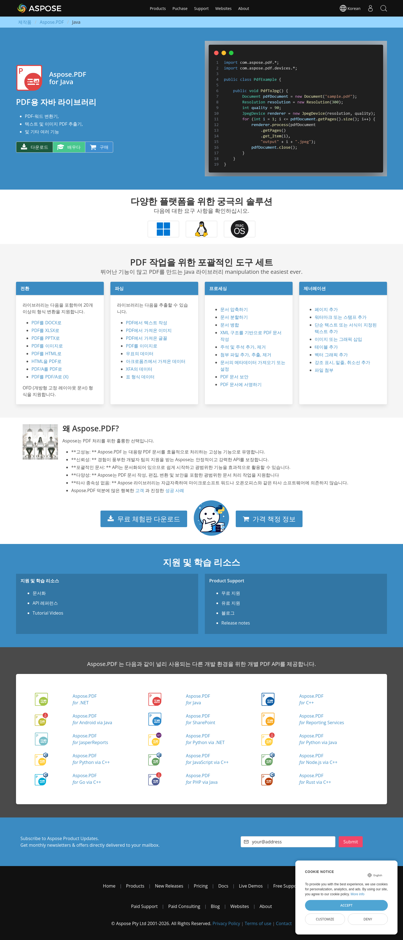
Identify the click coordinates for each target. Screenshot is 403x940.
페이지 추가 (326, 309)
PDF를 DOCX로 (46, 323)
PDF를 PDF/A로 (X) (49, 377)
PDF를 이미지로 (47, 346)
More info (357, 894)
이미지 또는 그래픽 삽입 (338, 339)
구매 (99, 147)
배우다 (69, 147)
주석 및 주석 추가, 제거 (243, 347)
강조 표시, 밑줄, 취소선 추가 (342, 362)
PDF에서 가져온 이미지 (149, 330)
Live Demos (251, 886)
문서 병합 (229, 325)
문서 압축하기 (234, 309)
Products (158, 8)
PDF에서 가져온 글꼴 (146, 338)
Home (109, 886)
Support (201, 8)
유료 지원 (230, 603)
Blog (215, 906)
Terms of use (258, 923)
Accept (346, 905)
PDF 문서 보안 (234, 377)
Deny (368, 919)
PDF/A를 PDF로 (46, 369)
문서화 (39, 593)
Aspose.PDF (52, 22)
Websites (223, 8)
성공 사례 (174, 490)
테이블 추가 (326, 347)
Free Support (286, 886)
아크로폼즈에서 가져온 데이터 (155, 361)
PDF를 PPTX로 (45, 338)
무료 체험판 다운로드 (143, 518)
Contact (284, 923)
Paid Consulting (184, 906)
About (243, 8)
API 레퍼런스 (45, 603)
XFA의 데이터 (139, 369)
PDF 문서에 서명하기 (241, 384)
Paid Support (144, 906)
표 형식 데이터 (140, 377)
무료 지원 (230, 593)
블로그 (228, 613)
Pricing (201, 886)
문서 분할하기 (234, 317)
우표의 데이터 (139, 353)
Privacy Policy (226, 923)
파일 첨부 (324, 370)
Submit (350, 842)
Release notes (235, 623)
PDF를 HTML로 (46, 353)
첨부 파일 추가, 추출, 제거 (245, 355)
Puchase (180, 8)
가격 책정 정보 (269, 518)
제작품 (24, 22)
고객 (139, 490)
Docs (223, 886)
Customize (325, 919)
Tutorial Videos (48, 613)
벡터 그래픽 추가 (331, 355)
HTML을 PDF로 (46, 361)
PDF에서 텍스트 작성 (146, 323)
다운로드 (34, 147)
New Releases (169, 886)
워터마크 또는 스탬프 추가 (341, 317)
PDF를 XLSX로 (45, 330)
